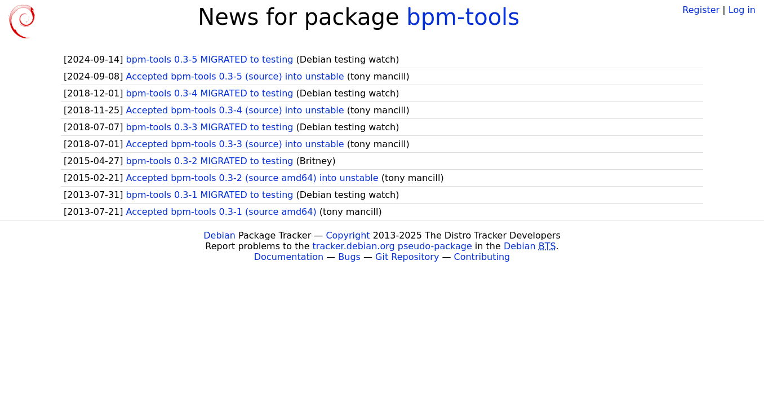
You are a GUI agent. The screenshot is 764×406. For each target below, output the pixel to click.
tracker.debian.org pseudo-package (392, 246)
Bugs (349, 256)
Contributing (482, 256)
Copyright (348, 235)
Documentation (288, 256)
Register (700, 10)
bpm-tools (462, 17)
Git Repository (407, 256)
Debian (219, 235)
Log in (742, 10)
